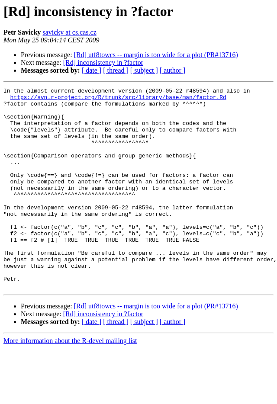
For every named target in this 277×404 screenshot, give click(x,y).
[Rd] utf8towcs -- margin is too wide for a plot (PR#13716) (156, 54)
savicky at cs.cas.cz (69, 32)
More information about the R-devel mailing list (70, 381)
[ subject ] (144, 70)
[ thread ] (116, 70)
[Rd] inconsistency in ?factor (103, 62)
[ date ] (91, 70)
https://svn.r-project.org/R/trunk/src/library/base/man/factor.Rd (118, 99)
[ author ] (173, 70)
